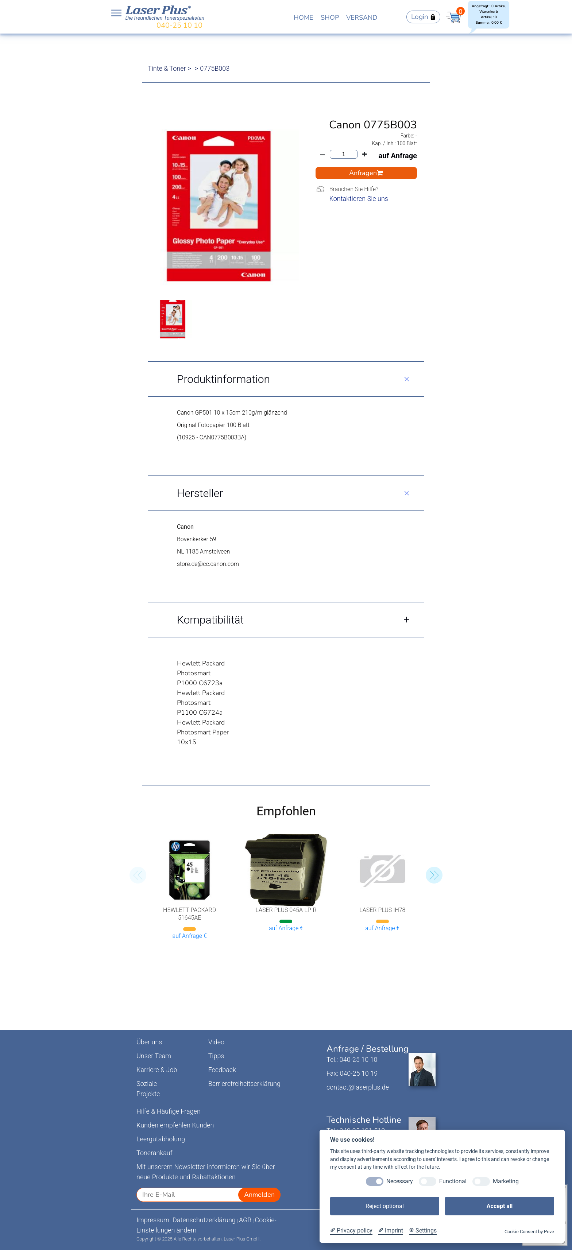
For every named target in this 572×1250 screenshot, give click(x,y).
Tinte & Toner (167, 68)
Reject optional (385, 1206)
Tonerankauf (154, 1153)
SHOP (330, 17)
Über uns (149, 1042)
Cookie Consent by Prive (529, 1231)
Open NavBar (116, 13)
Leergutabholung (160, 1139)
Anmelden (259, 1194)
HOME (303, 17)
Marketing (506, 1181)
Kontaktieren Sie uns (358, 198)
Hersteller (200, 493)
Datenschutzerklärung (204, 1220)
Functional (453, 1181)
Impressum (152, 1220)
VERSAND (361, 17)
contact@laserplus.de (357, 1087)
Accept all (500, 1206)
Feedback (222, 1070)
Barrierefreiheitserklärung (244, 1083)
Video (216, 1042)
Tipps (216, 1056)
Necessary (399, 1181)
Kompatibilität (210, 619)
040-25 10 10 (179, 25)
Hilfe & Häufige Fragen (168, 1111)
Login (423, 17)
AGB (245, 1220)
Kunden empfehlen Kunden (175, 1125)
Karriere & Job (156, 1070)
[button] (434, 875)
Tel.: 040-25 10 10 (351, 1059)
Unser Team (153, 1056)
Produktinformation (223, 379)
